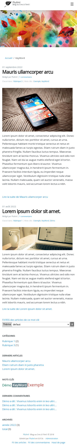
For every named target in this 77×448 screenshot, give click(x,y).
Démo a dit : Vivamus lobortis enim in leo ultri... (29, 401)
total (5, 429)
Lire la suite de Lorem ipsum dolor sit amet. (27, 309)
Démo (52, 221)
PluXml (16, 2)
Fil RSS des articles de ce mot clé (20, 319)
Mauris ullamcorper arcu (27, 72)
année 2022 (9, 425)
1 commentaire (25, 77)
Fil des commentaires (39, 442)
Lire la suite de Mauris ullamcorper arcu (25, 196)
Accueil (8, 57)
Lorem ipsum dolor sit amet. (31, 211)
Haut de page (58, 442)
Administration (52, 438)
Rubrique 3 (18, 81)
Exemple (37, 81)
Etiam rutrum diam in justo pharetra (23, 365)
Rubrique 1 (18, 221)
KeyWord (45, 81)
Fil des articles (19, 442)
